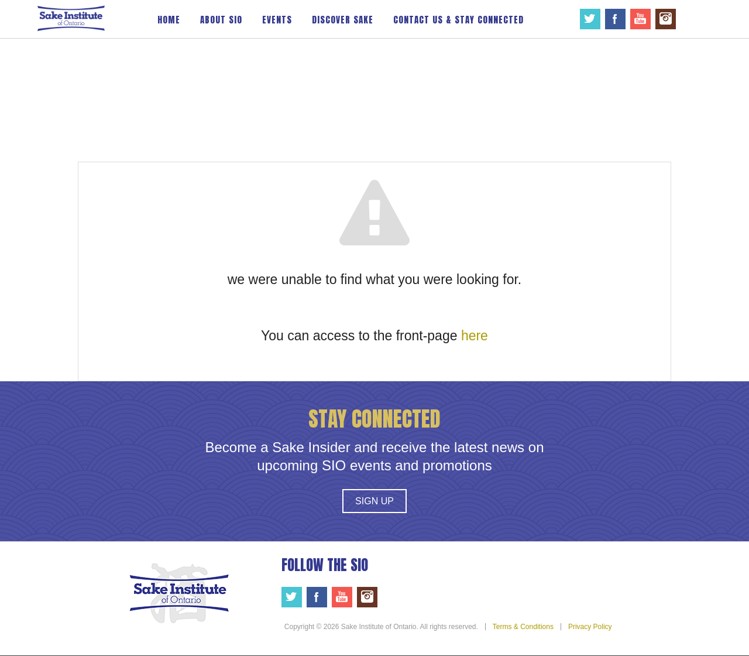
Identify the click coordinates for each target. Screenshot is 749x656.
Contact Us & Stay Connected (458, 19)
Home (168, 19)
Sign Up (374, 501)
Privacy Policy (590, 627)
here (474, 335)
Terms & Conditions (523, 627)
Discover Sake (342, 19)
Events (277, 19)
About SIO (221, 19)
